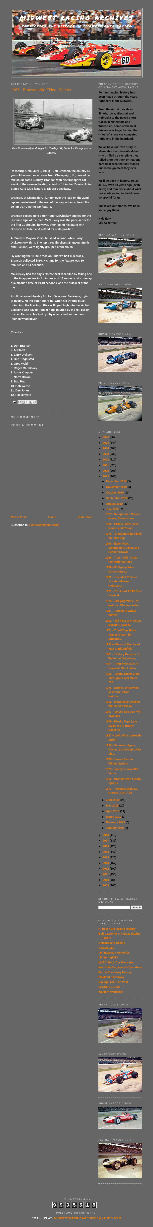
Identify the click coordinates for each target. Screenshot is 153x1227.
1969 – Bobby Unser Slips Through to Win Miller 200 (122, 678)
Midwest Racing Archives (77, 17)
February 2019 (116, 822)
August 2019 (114, 503)
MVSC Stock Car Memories (116, 962)
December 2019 (116, 481)
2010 (106, 879)
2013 (106, 863)
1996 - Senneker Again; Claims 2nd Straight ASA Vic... (123, 749)
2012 (106, 868)
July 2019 (112, 509)
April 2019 (113, 811)
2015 (106, 851)
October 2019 (115, 492)
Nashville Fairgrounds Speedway (120, 967)
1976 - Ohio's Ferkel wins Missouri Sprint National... (122, 692)
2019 (106, 476)
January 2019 (115, 828)
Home (52, 517)
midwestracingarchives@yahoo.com (87, 1218)
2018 (106, 835)
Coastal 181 (106, 947)
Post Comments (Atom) (44, 525)
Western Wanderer (110, 991)
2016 (106, 846)
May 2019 (112, 805)
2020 (106, 470)
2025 (106, 442)
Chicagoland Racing (111, 942)
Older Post (85, 517)
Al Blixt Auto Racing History (116, 928)
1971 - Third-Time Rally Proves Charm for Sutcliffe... (120, 634)
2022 (106, 459)
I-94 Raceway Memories (114, 952)
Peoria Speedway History (115, 972)
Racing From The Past (113, 982)
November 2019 (116, 487)
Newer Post (18, 517)
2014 (106, 857)
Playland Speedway (111, 977)
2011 (106, 874)
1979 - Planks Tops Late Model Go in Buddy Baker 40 (121, 725)
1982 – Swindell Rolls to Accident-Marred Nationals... (121, 581)
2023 (106, 453)
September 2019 (117, 498)
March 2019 (114, 816)
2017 (106, 840)
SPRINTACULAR (109, 986)
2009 (106, 885)
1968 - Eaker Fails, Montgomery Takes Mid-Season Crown (122, 548)
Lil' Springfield (108, 957)
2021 (106, 465)
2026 (106, 437)
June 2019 (113, 800)
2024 (106, 448)
